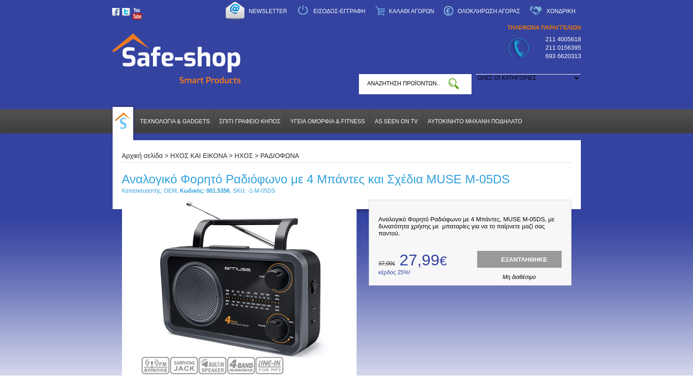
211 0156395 (563, 47)
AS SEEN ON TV (396, 121)
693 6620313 (563, 56)
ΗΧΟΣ (244, 155)
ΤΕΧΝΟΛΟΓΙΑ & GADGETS (175, 121)
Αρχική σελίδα (142, 155)
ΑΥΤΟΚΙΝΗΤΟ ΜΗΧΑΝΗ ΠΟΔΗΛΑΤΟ (475, 121)
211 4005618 (563, 39)
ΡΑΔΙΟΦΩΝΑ (279, 155)
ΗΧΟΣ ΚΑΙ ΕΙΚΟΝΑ (198, 155)
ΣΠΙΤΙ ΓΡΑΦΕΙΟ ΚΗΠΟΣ (249, 121)
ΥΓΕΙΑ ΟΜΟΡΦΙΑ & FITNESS (327, 121)
